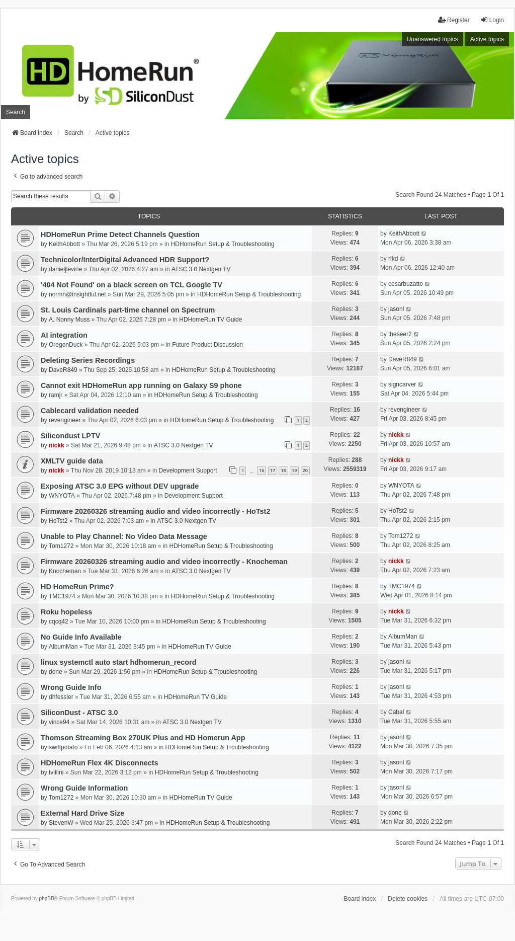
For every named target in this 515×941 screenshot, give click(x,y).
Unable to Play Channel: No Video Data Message (124, 536)
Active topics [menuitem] (487, 39)
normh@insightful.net (77, 294)
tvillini (56, 772)
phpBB (46, 898)
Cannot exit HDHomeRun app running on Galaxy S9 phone (141, 385)
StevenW (61, 822)
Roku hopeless (66, 612)
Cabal (396, 712)
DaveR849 (63, 369)
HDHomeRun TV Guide (210, 319)
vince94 (59, 722)
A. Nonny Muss (69, 319)
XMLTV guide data (72, 461)
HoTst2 (58, 520)
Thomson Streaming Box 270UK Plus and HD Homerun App (143, 738)
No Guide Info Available (81, 637)
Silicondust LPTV (70, 436)
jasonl (396, 308)
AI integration (64, 335)
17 (272, 470)
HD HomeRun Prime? (77, 587)
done (55, 671)
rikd (393, 258)
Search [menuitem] (15, 112)
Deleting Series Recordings (88, 360)
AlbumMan (63, 646)
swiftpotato (63, 747)
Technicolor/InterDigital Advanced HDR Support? (125, 260)
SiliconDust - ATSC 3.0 (79, 713)
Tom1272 (61, 546)
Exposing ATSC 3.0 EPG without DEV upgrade (120, 486)
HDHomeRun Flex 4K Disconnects (99, 763)
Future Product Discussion (207, 344)
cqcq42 (58, 621)
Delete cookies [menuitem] (407, 898)
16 (261, 470)
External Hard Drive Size (82, 813)
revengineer (64, 420)
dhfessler (61, 696)
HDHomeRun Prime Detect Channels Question (120, 234)
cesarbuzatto (405, 283)
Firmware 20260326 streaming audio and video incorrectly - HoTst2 (155, 511)
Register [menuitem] (454, 20)
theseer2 (400, 334)
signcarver (402, 384)
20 (305, 470)
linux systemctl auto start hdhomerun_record (118, 662)
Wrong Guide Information (84, 788)
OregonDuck (65, 344)
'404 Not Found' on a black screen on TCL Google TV (131, 285)
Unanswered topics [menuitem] (432, 39)
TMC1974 (62, 596)
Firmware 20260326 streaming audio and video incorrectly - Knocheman (164, 562)
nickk (56, 445)
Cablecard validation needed (90, 411)
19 (294, 470)
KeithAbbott (64, 244)
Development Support (188, 470)
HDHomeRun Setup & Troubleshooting (223, 244)
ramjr (55, 395)
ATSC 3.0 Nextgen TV (201, 269)
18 (283, 470)
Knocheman (65, 571)
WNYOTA (62, 495)
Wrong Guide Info (71, 687)
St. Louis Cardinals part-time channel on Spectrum (128, 310)
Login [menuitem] (492, 20)
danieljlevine (65, 269)
